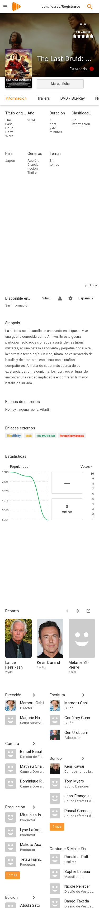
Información (16, 98)
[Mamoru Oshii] (32, 702)
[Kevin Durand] (53, 646)
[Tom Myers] (79, 781)
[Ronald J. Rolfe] (79, 856)
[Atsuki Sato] (32, 905)
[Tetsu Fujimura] (32, 859)
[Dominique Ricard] (32, 781)
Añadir (45, 409)
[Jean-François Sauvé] (79, 795)
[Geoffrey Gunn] (79, 717)
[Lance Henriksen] (21, 646)
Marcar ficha (60, 84)
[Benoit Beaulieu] (32, 751)
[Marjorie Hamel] (32, 717)
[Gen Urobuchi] (79, 732)
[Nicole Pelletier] (79, 886)
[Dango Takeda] (79, 901)
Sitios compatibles (46, 298)
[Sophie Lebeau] (79, 871)
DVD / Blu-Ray (72, 98)
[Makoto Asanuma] (32, 844)
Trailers (43, 98)
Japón (10, 161)
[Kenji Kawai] (79, 766)
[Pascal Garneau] (79, 810)
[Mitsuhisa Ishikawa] (32, 814)
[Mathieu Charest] (32, 766)
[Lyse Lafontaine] (32, 829)
